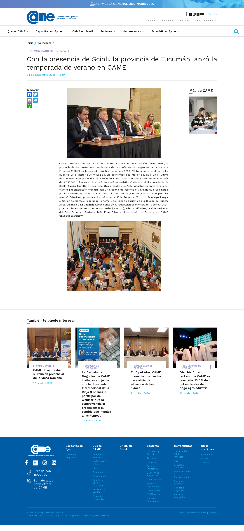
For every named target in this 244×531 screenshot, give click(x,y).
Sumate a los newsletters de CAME (43, 484)
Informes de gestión (99, 490)
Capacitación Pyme (49, 31)
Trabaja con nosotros (42, 472)
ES (209, 14)
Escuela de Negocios (71, 456)
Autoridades (99, 476)
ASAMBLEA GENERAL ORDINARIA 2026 (122, 4)
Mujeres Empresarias (154, 485)
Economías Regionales (153, 474)
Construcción (154, 479)
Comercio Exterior (179, 482)
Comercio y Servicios (153, 452)
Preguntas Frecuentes (99, 497)
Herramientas (132, 31)
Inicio (30, 42)
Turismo (151, 458)
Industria (152, 462)
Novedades (167, 20)
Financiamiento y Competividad (182, 474)
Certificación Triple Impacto (181, 454)
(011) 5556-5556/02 (99, 515)
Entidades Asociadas (98, 456)
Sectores (106, 31)
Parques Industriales (153, 467)
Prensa (151, 20)
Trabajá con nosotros (206, 20)
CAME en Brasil (83, 31)
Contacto (184, 20)
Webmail (213, 513)
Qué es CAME (16, 31)
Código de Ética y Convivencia (99, 483)
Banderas (98, 472)
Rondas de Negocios (180, 489)
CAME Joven (154, 490)
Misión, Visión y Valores (100, 462)
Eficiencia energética (179, 495)
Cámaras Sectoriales (153, 499)
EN (215, 14)
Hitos (95, 468)
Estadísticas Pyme (163, 31)
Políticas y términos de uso (192, 513)
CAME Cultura (154, 494)
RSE (176, 461)
